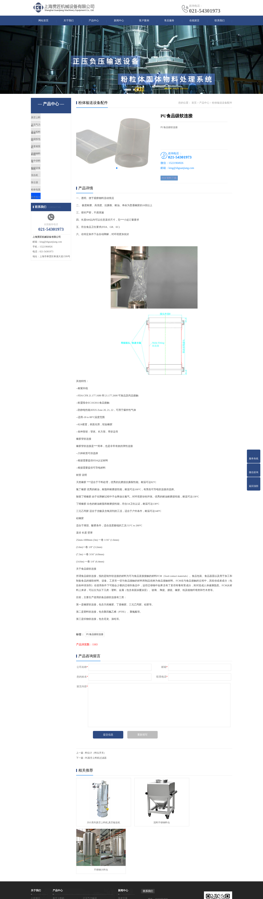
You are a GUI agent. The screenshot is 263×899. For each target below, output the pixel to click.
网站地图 (169, 894)
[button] (116, 169)
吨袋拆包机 (45, 149)
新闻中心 (119, 21)
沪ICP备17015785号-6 (151, 894)
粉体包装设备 (46, 218)
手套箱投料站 (46, 159)
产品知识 (122, 855)
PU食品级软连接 (94, 637)
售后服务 (169, 21)
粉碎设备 (44, 189)
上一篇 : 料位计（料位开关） (91, 755)
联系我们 (219, 21)
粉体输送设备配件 (49, 228)
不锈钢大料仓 (207, 821)
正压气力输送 (46, 129)
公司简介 (35, 850)
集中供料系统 (46, 179)
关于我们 (68, 21)
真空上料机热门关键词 (186, 894)
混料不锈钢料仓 (154, 821)
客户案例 (144, 21)
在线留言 (194, 21)
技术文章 (122, 850)
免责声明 (203, 894)
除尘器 (42, 208)
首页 (194, 104)
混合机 (42, 198)
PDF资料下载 (170, 179)
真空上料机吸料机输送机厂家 (113, 894)
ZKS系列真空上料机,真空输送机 (101, 821)
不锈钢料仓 (45, 169)
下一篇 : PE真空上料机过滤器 (91, 760)
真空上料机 (45, 119)
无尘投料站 (45, 139)
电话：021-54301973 (158, 858)
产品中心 (93, 21)
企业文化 (35, 855)
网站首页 (43, 21)
